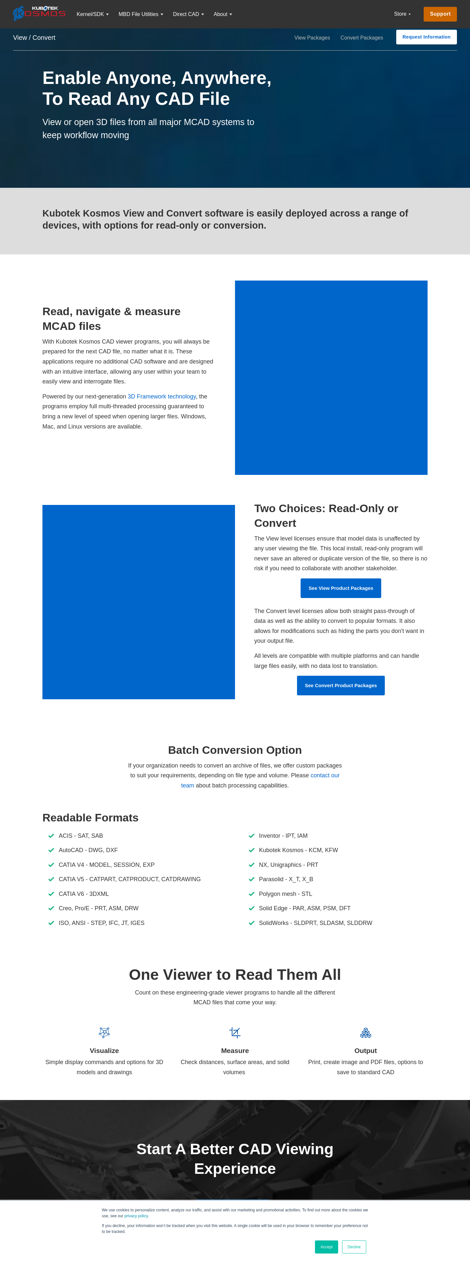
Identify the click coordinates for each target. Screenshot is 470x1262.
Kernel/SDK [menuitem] (90, 14)
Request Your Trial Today (232, 1179)
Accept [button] (327, 1247)
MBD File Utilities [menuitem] (138, 14)
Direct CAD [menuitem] (186, 14)
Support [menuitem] (440, 14)
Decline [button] (354, 1247)
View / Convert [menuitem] (34, 37)
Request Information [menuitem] (426, 37)
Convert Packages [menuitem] (361, 37)
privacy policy (136, 1216)
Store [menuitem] (400, 14)
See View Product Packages (340, 558)
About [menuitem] (220, 14)
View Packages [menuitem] (312, 37)
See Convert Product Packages (341, 655)
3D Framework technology (162, 381)
